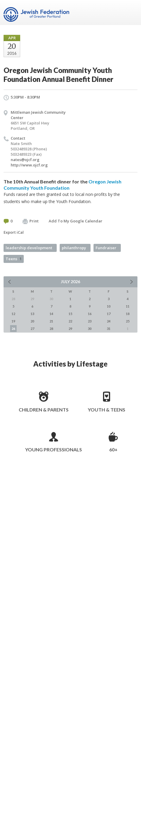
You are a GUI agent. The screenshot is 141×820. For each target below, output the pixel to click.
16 (89, 314)
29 (70, 329)
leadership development (29, 247)
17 (108, 314)
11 (127, 306)
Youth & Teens (106, 409)
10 (108, 306)
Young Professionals (53, 449)
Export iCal (14, 232)
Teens (14, 258)
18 (127, 314)
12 (13, 314)
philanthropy (74, 247)
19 (13, 321)
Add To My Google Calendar (75, 221)
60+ (113, 449)
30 (89, 329)
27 (32, 329)
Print (31, 221)
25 (127, 321)
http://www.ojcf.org (29, 165)
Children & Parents (44, 409)
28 (51, 329)
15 (70, 314)
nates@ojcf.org (25, 159)
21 (51, 321)
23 (89, 321)
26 (13, 329)
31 (108, 329)
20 (32, 321)
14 (51, 314)
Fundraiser (106, 247)
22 (70, 321)
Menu (130, 12)
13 (32, 314)
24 (108, 321)
